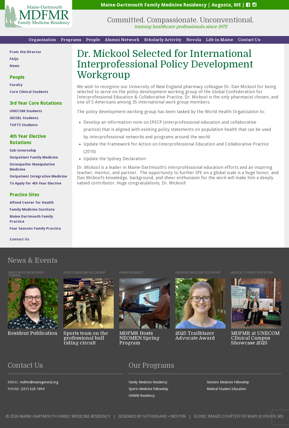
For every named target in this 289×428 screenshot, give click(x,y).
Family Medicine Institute (32, 209)
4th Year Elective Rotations (28, 140)
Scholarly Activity (163, 40)
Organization (42, 40)
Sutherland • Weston (164, 416)
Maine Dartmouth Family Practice (31, 219)
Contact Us (249, 40)
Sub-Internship (23, 150)
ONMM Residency (142, 395)
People (93, 40)
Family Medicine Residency (148, 382)
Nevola (193, 40)
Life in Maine (219, 40)
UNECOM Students (26, 111)
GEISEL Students (24, 118)
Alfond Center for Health (32, 202)
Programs (71, 40)
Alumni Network (122, 40)
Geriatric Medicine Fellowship (228, 382)
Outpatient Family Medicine (34, 157)
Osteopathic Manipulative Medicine (32, 166)
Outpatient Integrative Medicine (38, 176)
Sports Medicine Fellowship (148, 389)
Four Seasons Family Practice (35, 228)
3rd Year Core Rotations (36, 103)
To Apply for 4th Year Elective (35, 183)
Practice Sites (24, 194)
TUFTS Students (24, 125)
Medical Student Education (226, 389)
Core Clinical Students (29, 92)
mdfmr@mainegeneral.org (39, 382)
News (14, 66)
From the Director (25, 52)
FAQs (14, 59)
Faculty (16, 85)
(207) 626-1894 (32, 389)
